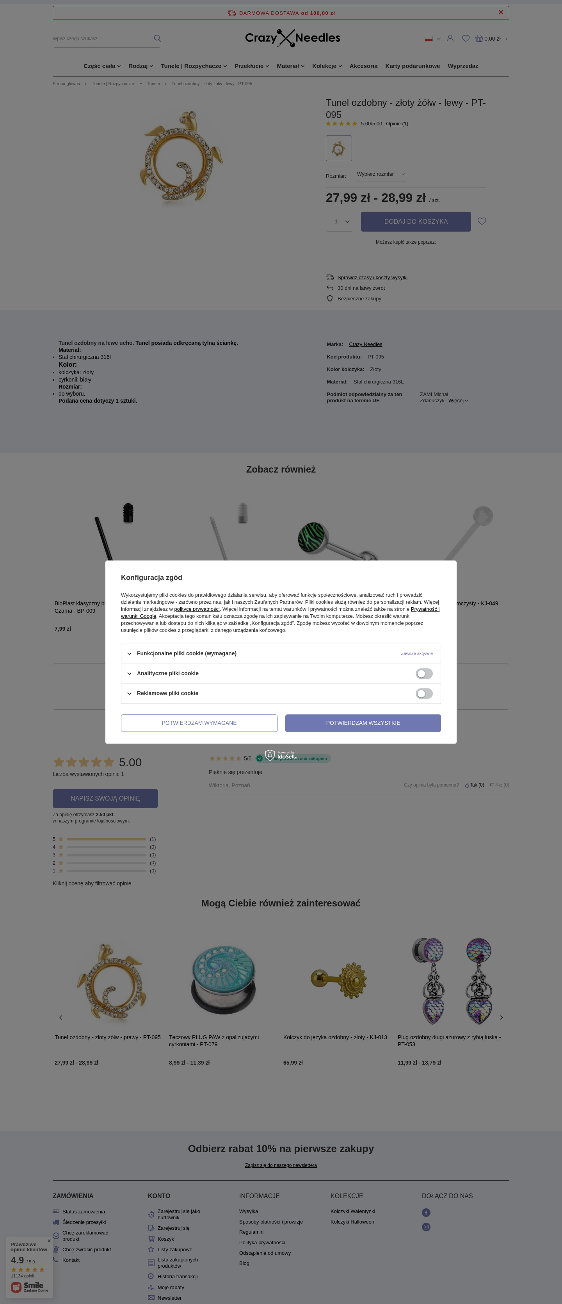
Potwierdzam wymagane (199, 723)
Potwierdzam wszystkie (363, 723)
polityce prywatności (197, 609)
